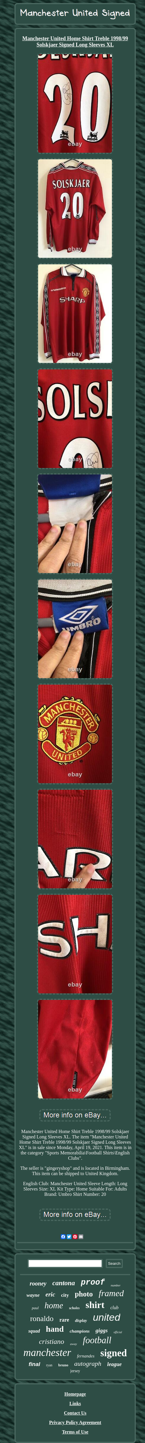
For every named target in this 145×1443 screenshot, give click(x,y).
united (106, 1317)
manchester (47, 1352)
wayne (33, 1295)
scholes (74, 1308)
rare (64, 1320)
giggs (101, 1330)
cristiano (51, 1341)
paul (35, 1308)
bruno (63, 1365)
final (34, 1364)
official (118, 1332)
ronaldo (41, 1318)
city (65, 1295)
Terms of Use (75, 1431)
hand (55, 1328)
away (73, 1344)
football (97, 1340)
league (114, 1364)
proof (93, 1282)
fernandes (86, 1356)
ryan (49, 1365)
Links (75, 1403)
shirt (95, 1304)
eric (50, 1294)
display (81, 1320)
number (116, 1285)
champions (80, 1331)
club (114, 1307)
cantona (63, 1283)
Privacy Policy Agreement (75, 1422)
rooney (38, 1283)
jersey (75, 1371)
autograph (87, 1363)
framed (111, 1293)
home (54, 1305)
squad (34, 1330)
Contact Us (75, 1412)
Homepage (75, 1394)
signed (113, 1353)
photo (84, 1294)
